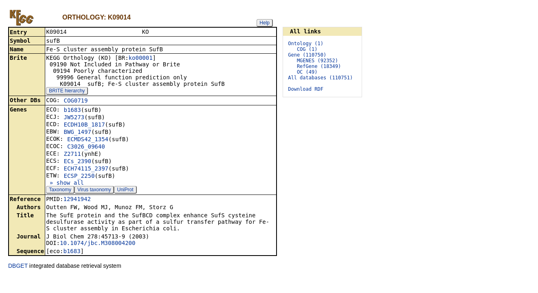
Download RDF (305, 89)
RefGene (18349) (319, 66)
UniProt (125, 190)
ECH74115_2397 (86, 169)
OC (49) (307, 72)
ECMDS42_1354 (87, 140)
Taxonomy (60, 190)
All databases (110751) (320, 78)
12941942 (76, 200)
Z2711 (72, 154)
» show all (65, 183)
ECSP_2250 (79, 176)
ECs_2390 (77, 162)
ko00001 (141, 58)
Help (264, 23)
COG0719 (76, 101)
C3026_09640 (86, 147)
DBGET (18, 266)
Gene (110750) (307, 55)
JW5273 (74, 118)
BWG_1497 (77, 132)
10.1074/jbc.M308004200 (97, 244)
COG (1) (307, 49)
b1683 (72, 110)
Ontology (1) (305, 43)
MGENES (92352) (317, 60)
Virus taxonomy (94, 190)
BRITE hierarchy (67, 91)
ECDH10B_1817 (84, 125)
